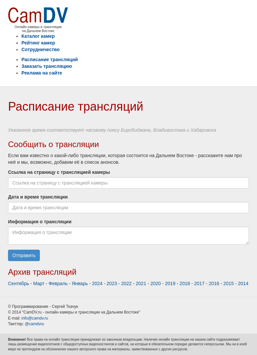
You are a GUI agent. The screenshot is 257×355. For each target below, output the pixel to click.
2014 (243, 283)
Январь (80, 283)
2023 (112, 283)
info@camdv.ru (34, 318)
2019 (170, 283)
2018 (185, 283)
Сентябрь (18, 283)
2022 (126, 283)
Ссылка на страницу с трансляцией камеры (59, 172)
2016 (214, 283)
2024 (97, 283)
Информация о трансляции (40, 221)
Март (39, 283)
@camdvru (34, 324)
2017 (199, 283)
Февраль (58, 283)
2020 (155, 283)
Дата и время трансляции (38, 197)
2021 (141, 283)
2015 (228, 283)
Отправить (23, 255)
